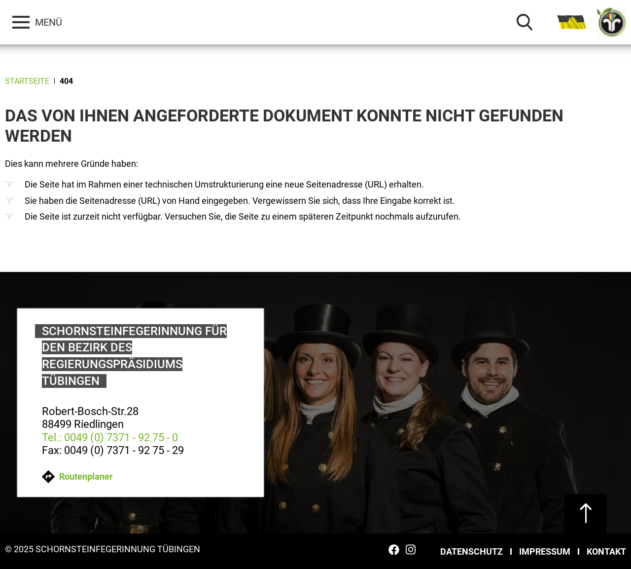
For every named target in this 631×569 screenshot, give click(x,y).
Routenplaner (77, 476)
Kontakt (606, 551)
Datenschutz (471, 551)
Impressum (544, 551)
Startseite (27, 81)
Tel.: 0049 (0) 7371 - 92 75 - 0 (110, 437)
